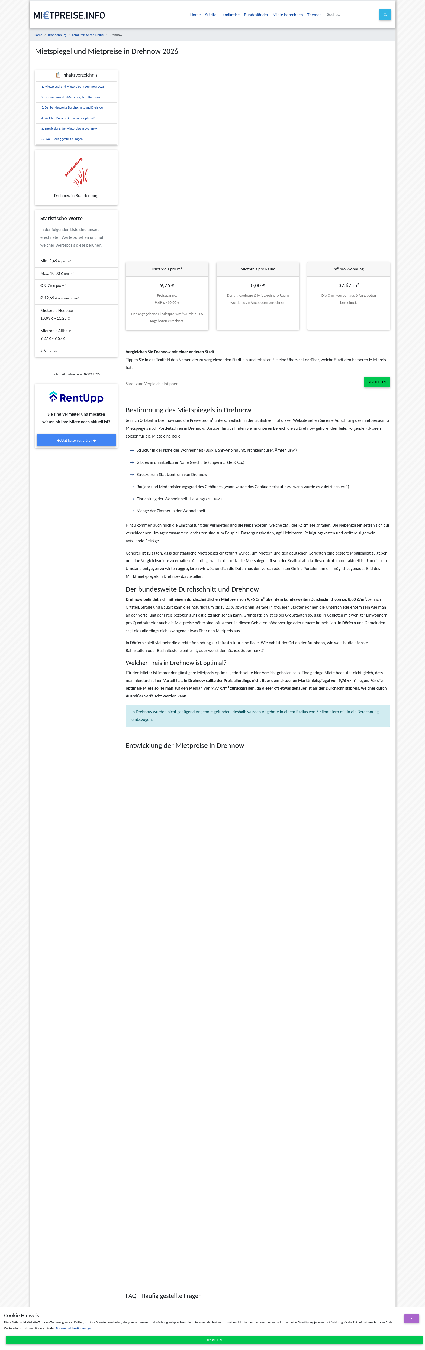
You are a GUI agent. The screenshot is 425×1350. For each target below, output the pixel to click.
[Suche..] (352, 14)
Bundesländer (256, 14)
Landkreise (230, 14)
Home (195, 14)
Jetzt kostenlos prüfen (76, 440)
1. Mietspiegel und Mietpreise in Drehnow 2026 (72, 87)
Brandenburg (57, 35)
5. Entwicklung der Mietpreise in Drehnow (69, 129)
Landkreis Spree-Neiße (88, 35)
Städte (211, 14)
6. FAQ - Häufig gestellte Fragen (62, 139)
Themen (314, 14)
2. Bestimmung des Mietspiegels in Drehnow (70, 97)
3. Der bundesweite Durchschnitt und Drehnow (72, 107)
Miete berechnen (288, 14)
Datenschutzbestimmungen (74, 1328)
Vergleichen (377, 382)
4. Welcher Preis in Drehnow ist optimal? (68, 118)
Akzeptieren (214, 1340)
